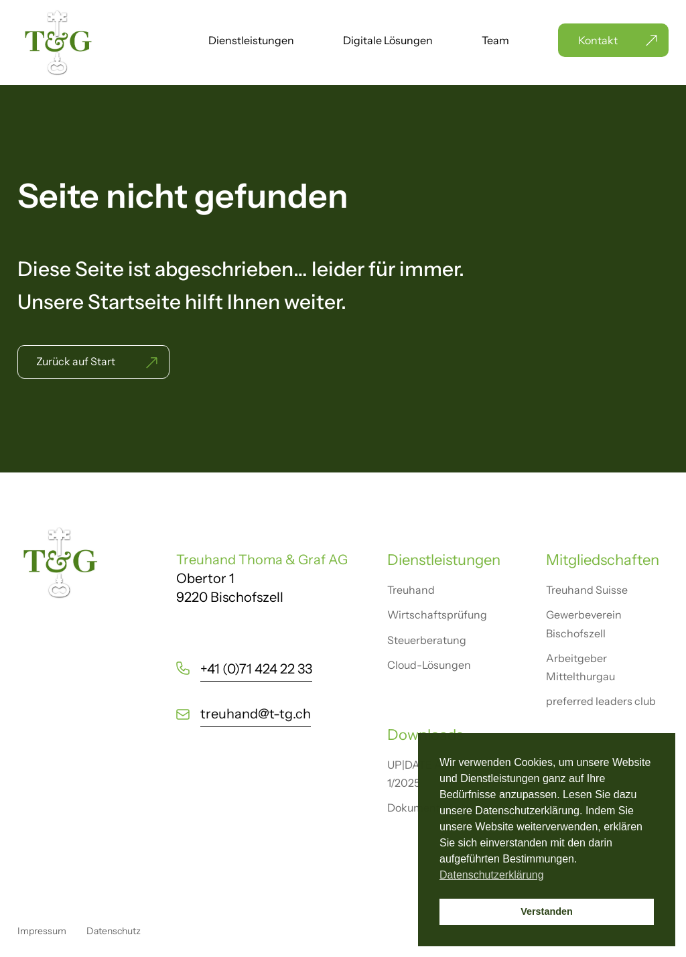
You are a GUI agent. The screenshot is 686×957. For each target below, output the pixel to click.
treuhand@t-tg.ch (255, 714)
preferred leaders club (601, 701)
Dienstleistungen (251, 41)
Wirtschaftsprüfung (437, 614)
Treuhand (411, 589)
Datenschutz (113, 931)
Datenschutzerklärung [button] (491, 875)
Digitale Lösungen (388, 41)
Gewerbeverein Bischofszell (584, 623)
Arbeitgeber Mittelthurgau (580, 667)
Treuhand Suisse (587, 589)
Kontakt (598, 40)
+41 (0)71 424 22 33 (256, 669)
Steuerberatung (426, 640)
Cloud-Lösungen (429, 665)
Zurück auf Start (75, 361)
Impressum (41, 931)
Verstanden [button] (547, 911)
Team (495, 41)
